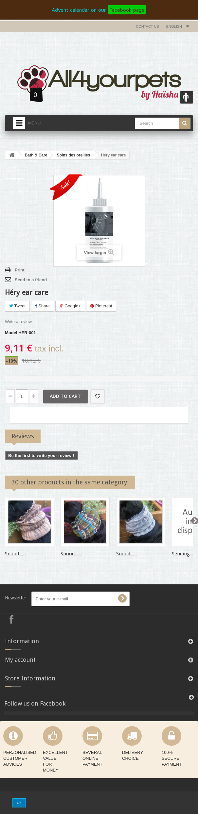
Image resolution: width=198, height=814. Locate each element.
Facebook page (127, 10)
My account (20, 659)
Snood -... (15, 554)
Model (11, 332)
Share (42, 305)
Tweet (17, 305)
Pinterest (101, 305)
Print (20, 270)
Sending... (183, 554)
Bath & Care (36, 155)
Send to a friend (31, 279)
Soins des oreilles (73, 155)
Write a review (18, 321)
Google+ (70, 305)
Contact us (147, 26)
